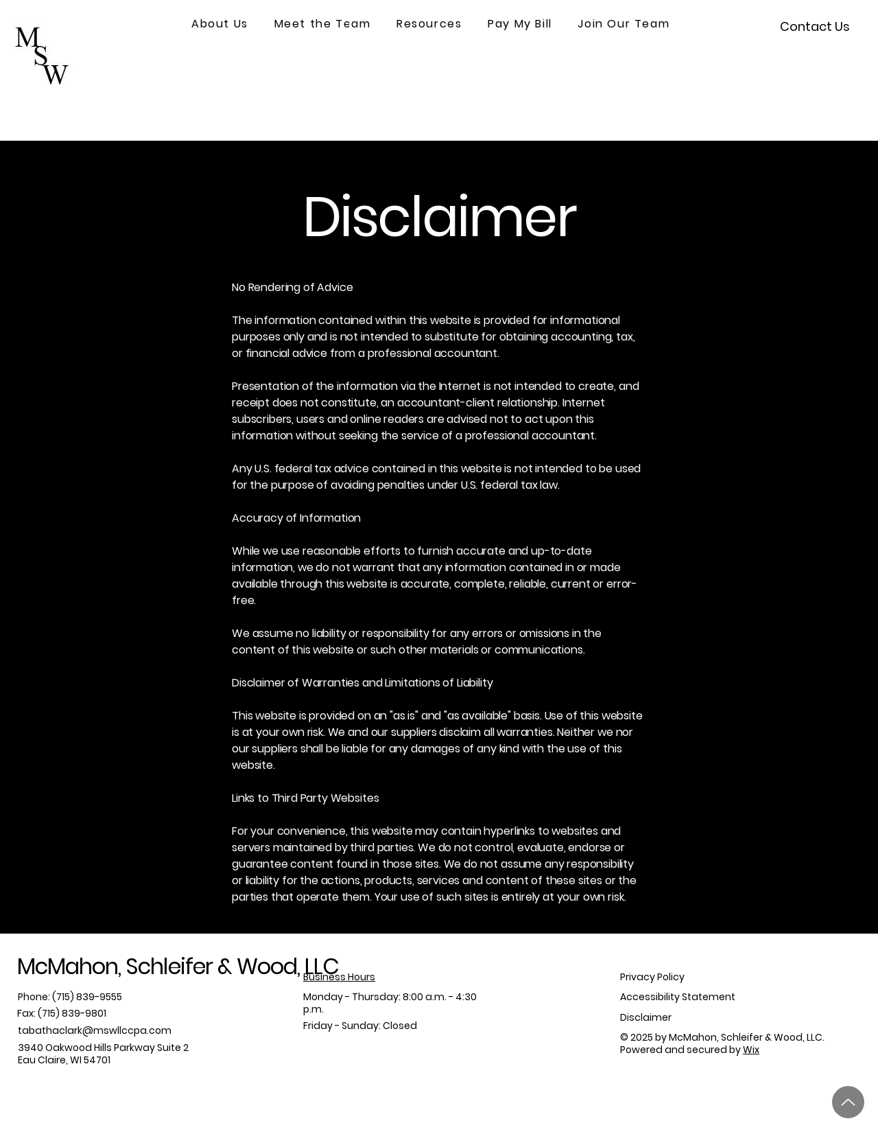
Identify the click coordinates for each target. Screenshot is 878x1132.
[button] (220, 24)
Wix (751, 1049)
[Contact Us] (815, 26)
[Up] (848, 1102)
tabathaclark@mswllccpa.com (94, 1030)
